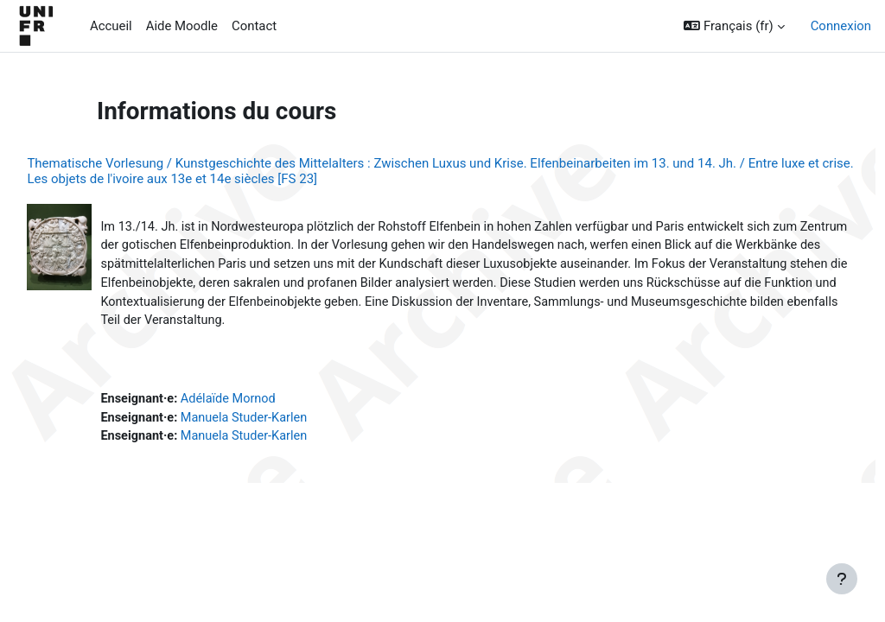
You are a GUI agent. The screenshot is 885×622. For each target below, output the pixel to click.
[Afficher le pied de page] (841, 578)
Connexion (841, 26)
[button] (733, 26)
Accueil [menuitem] (111, 26)
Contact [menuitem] (254, 26)
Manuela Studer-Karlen (286, 422)
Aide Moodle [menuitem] (182, 26)
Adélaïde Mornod (270, 402)
